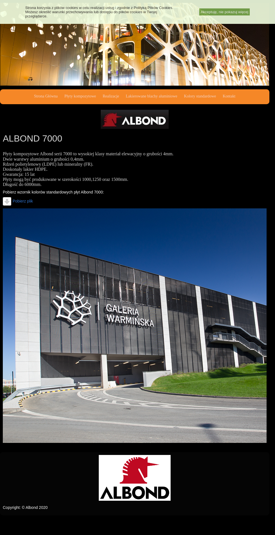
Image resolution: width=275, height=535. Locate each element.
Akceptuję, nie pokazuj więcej (224, 12)
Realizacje (111, 96)
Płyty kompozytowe (80, 96)
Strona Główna (46, 96)
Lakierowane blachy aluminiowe (151, 96)
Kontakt (229, 96)
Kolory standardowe (200, 96)
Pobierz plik (18, 201)
